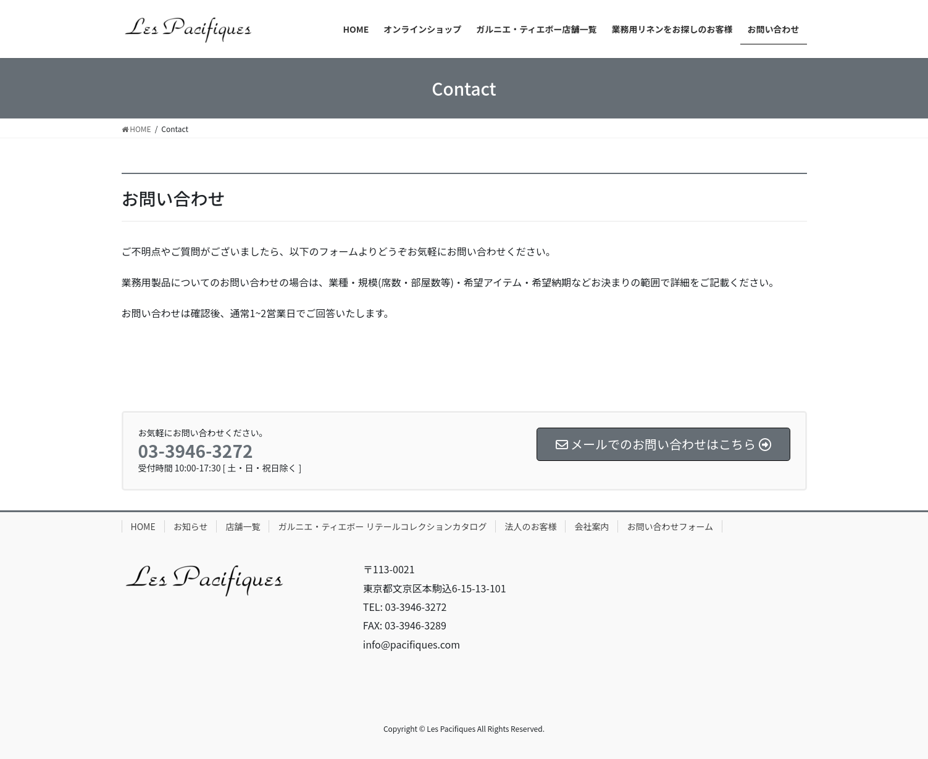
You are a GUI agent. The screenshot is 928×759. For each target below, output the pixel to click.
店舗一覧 (242, 526)
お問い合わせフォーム (670, 526)
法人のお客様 (530, 526)
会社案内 (591, 526)
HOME (143, 526)
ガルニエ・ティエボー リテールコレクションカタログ (382, 526)
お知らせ (190, 526)
